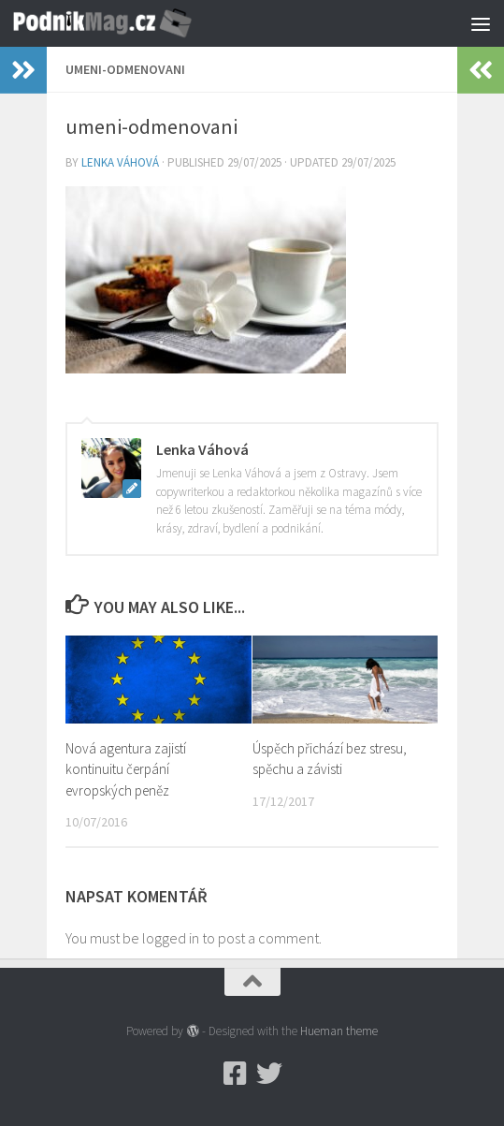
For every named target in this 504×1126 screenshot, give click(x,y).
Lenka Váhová (120, 162)
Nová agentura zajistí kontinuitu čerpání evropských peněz (125, 769)
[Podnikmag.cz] (236, 1073)
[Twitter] (269, 1073)
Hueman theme (339, 1031)
